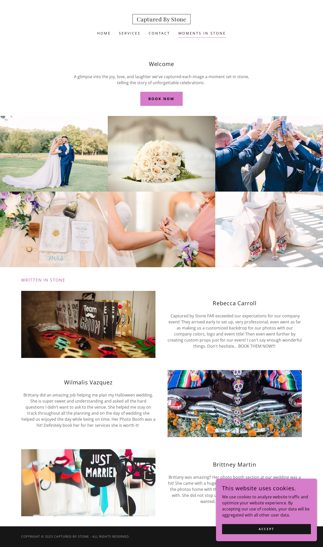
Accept (266, 529)
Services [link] (130, 33)
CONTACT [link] (159, 33)
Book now (161, 98)
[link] (161, 20)
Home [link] (104, 33)
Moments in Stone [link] (202, 33)
